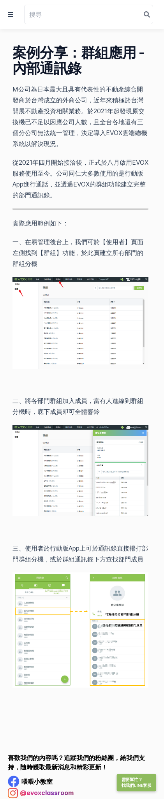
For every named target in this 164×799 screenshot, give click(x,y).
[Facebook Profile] (30, 781)
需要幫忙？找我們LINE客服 (137, 782)
